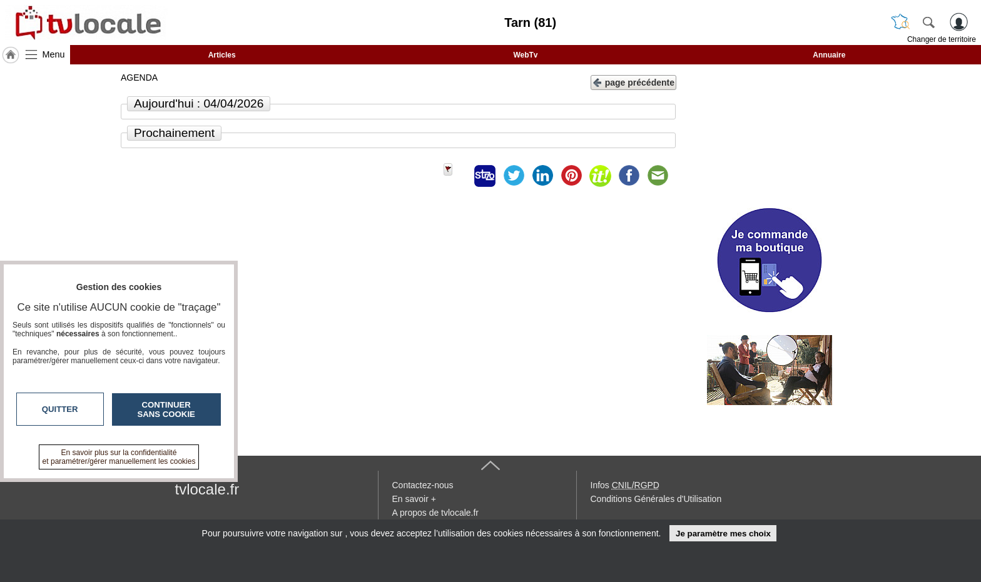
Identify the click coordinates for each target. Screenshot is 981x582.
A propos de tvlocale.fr (435, 513)
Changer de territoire (941, 39)
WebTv (525, 55)
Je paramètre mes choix (723, 533)
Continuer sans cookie (166, 409)
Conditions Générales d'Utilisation (656, 499)
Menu (54, 54)
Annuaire (829, 55)
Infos (625, 485)
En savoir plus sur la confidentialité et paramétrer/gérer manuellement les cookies (119, 457)
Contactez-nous (423, 485)
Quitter (60, 409)
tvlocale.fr (207, 489)
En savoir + (414, 499)
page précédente (633, 82)
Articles (222, 55)
